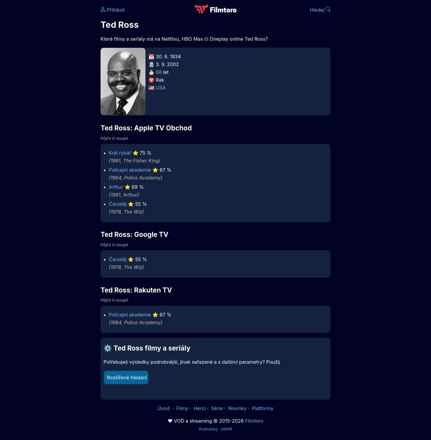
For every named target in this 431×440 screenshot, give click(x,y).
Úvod (164, 408)
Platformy (263, 408)
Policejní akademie (130, 170)
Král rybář (120, 153)
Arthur (116, 187)
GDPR (226, 429)
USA (161, 88)
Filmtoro (254, 421)
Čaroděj (118, 204)
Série (217, 408)
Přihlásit (113, 10)
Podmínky (208, 429)
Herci (200, 408)
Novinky (237, 408)
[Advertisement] (57, 92)
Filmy (182, 408)
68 (159, 72)
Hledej (320, 10)
